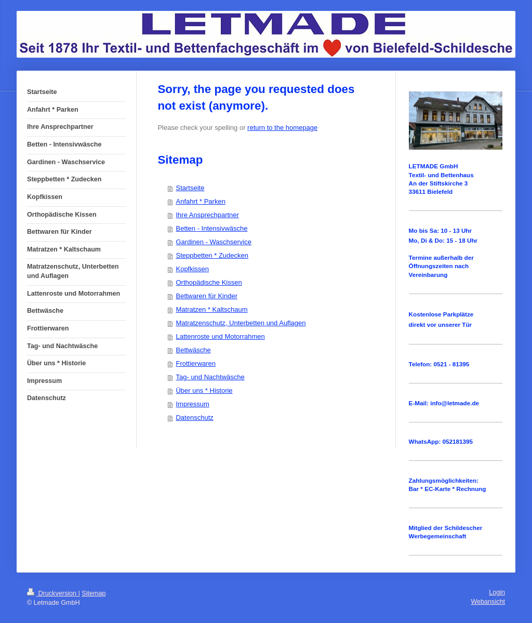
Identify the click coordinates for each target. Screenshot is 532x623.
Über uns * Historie (204, 390)
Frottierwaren (196, 363)
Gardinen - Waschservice (213, 242)
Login (497, 592)
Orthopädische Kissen (209, 282)
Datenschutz (194, 417)
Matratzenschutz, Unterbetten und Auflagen (240, 323)
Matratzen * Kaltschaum (211, 309)
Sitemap (93, 593)
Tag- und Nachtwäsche (210, 377)
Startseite (190, 188)
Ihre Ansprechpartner (207, 215)
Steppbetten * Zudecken (212, 255)
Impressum (192, 404)
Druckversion (52, 593)
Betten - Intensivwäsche (211, 228)
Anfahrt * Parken (200, 201)
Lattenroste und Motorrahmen (220, 336)
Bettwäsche (193, 350)
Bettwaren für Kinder (206, 296)
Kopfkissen (192, 269)
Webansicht (488, 601)
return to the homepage (282, 127)
